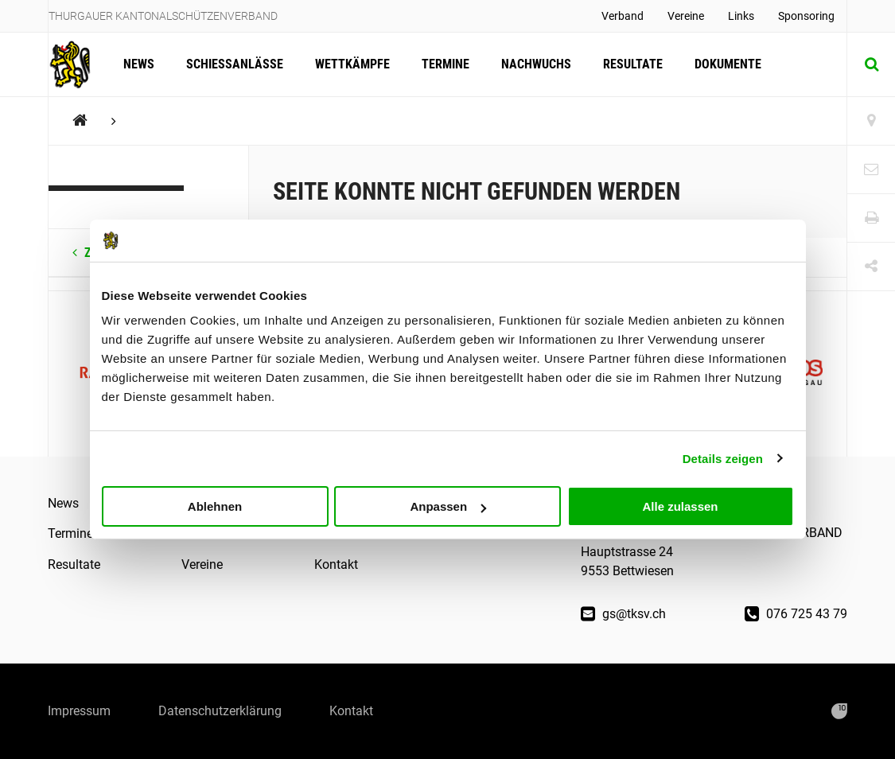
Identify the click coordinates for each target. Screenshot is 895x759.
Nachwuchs (536, 64)
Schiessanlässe (234, 64)
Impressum (79, 710)
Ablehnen (215, 506)
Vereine (685, 16)
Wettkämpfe (352, 64)
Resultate (633, 64)
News (138, 64)
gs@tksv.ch (623, 613)
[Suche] (871, 64)
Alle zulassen (680, 506)
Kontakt (336, 564)
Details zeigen (723, 458)
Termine (445, 64)
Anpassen (448, 506)
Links (741, 16)
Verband (622, 16)
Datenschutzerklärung (220, 710)
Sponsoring (806, 16)
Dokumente (728, 64)
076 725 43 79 (796, 613)
